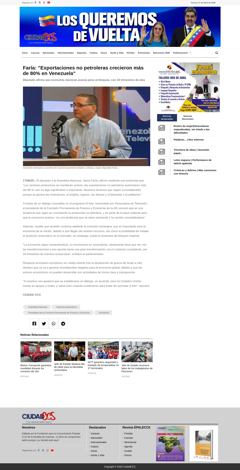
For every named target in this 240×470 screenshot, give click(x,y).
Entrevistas (144, 53)
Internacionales (66, 53)
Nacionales (48, 53)
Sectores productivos (66, 307)
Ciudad (128, 451)
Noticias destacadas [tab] (167, 117)
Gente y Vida (116, 53)
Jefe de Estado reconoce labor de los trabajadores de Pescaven (137, 368)
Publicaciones (180, 53)
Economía (104, 312)
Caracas (35, 53)
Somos (128, 455)
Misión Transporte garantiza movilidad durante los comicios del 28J (35, 368)
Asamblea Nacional (37, 307)
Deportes (81, 53)
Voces (104, 53)
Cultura (93, 53)
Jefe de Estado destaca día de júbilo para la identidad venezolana (69, 367)
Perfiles (131, 53)
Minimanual (130, 442)
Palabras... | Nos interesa (188, 139)
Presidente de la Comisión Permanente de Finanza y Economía (59, 312)
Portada (128, 433)
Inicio (25, 53)
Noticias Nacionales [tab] (187, 117)
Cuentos (128, 438)
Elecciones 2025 (161, 53)
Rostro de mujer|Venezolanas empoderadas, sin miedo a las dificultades (192, 129)
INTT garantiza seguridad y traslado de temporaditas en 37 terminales (103, 365)
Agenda (128, 446)
